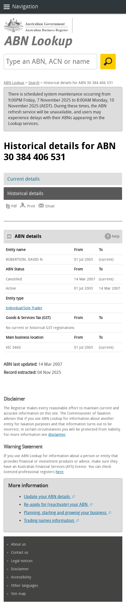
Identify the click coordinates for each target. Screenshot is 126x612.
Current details (23, 179)
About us (18, 544)
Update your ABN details (49, 496)
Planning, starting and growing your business (67, 512)
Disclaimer (20, 569)
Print (31, 206)
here (60, 472)
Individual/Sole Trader (24, 308)
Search (33, 83)
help (115, 236)
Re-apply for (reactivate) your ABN (58, 504)
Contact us (19, 552)
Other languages (24, 585)
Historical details (25, 193)
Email (50, 206)
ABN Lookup (14, 83)
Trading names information (51, 520)
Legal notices (22, 561)
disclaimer (57, 434)
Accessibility (21, 577)
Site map (18, 594)
